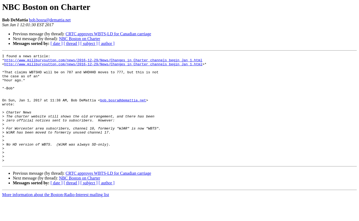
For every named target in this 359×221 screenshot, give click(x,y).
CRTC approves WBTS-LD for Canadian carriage (108, 34)
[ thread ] (71, 43)
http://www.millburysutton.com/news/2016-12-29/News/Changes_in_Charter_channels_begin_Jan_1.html (103, 61)
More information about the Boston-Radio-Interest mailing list (55, 216)
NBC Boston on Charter (79, 38)
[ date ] (57, 43)
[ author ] (107, 43)
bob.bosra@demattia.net (50, 20)
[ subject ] (89, 43)
